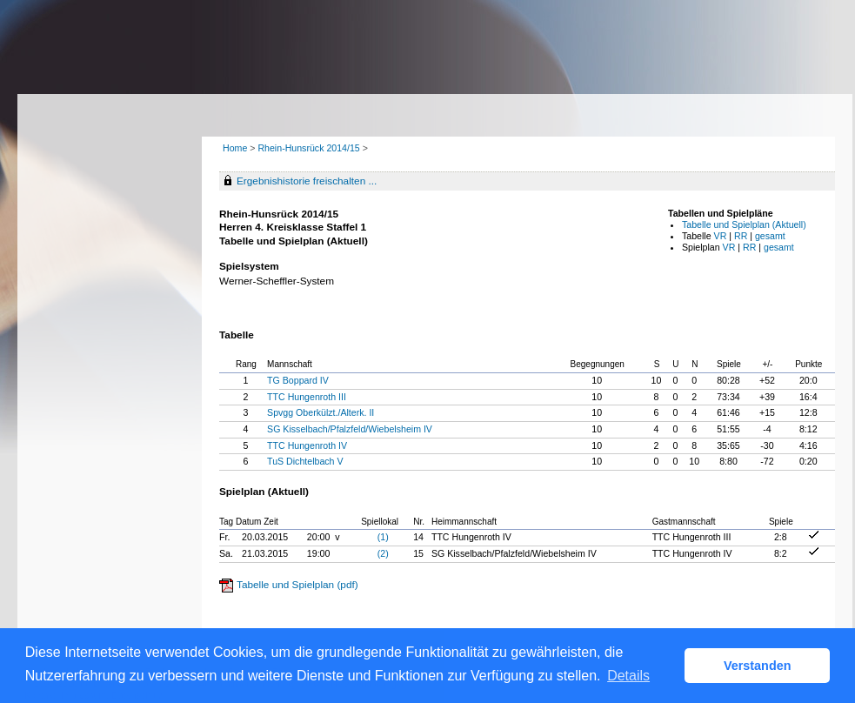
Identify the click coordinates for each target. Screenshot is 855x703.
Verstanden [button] (758, 666)
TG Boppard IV (298, 380)
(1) (383, 537)
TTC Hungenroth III (306, 397)
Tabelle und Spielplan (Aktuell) (744, 224)
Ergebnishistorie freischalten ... (307, 181)
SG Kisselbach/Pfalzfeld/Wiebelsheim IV (349, 429)
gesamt (770, 236)
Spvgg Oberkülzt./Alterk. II (320, 412)
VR (720, 236)
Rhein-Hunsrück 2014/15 (309, 148)
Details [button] (628, 675)
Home (235, 148)
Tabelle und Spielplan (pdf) (297, 585)
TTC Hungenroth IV (307, 445)
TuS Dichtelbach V (305, 461)
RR (740, 236)
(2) (383, 553)
